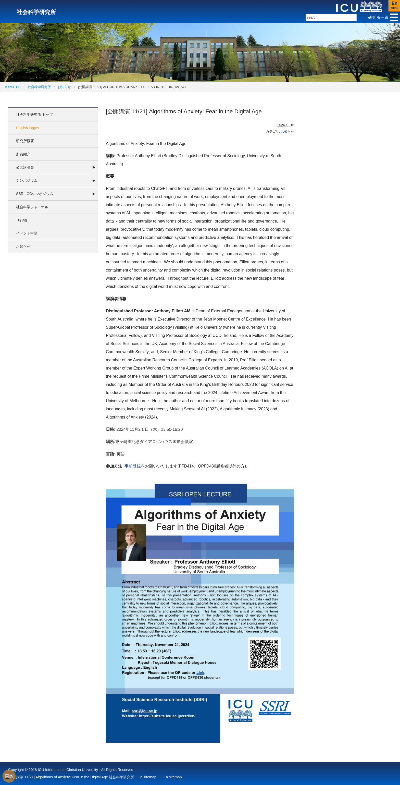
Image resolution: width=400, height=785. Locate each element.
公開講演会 (25, 167)
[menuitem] (12, 87)
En (9, 776)
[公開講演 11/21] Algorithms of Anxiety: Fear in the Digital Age (133, 87)
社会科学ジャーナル (32, 207)
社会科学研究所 (39, 87)
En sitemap (173, 777)
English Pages (27, 128)
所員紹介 (23, 154)
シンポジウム (27, 180)
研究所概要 (25, 141)
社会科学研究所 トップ (34, 115)
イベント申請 (27, 233)
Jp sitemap (147, 777)
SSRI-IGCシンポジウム (34, 194)
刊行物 (21, 220)
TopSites (12, 87)
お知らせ (64, 87)
